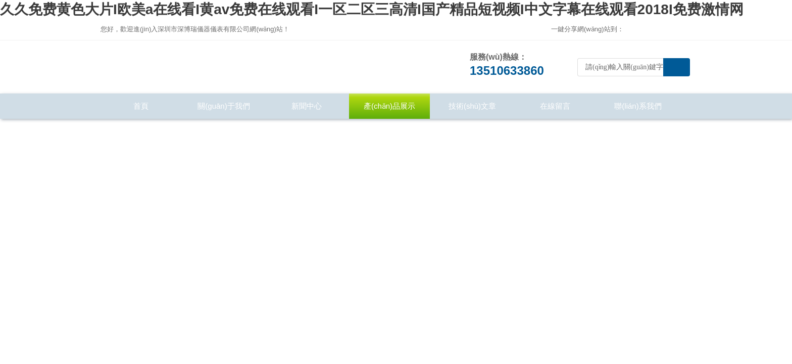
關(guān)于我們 (223, 106)
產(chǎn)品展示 (389, 106)
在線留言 (555, 106)
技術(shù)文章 (472, 106)
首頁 (140, 106)
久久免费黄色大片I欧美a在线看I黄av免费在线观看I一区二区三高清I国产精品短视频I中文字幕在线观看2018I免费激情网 (372, 9)
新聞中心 (306, 106)
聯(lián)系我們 (637, 106)
